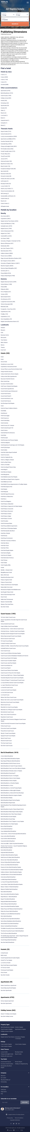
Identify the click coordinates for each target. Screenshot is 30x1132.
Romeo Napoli (18, 1061)
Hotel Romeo (4, 535)
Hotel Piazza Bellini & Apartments (9, 526)
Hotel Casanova (5, 418)
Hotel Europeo (4, 437)
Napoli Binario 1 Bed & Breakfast (9, 896)
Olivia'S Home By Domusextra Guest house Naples (13, 723)
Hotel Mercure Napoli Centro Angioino (10, 479)
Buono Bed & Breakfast (6, 826)
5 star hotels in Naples (6, 1044)
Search (15, 24)
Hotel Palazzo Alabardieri (7, 503)
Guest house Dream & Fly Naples (9, 658)
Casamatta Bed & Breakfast (8, 841)
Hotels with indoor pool (6, 1056)
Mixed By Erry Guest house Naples (9, 707)
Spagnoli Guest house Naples (8, 735)
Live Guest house (5, 695)
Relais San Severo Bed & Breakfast (9, 911)
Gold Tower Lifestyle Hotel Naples (9, 386)
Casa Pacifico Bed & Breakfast (8, 838)
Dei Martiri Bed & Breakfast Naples (9, 855)
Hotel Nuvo (3, 499)
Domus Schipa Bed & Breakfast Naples (10, 862)
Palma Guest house (5, 726)
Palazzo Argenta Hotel (6, 579)
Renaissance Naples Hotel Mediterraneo (11, 589)
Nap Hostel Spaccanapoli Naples (9, 965)
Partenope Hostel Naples (7, 970)
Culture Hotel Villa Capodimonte (9, 376)
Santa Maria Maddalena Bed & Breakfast (11, 921)
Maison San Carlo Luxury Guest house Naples (12, 699)
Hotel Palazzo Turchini (6, 518)
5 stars (2, 74)
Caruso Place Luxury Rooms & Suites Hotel (11, 369)
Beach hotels (18, 1054)
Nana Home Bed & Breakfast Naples (10, 894)
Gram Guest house (5, 650)
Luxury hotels (4, 1052)
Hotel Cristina (4, 430)
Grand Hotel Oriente (6, 393)
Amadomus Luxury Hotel (7, 364)
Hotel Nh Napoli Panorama (7, 494)
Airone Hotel (4, 361)
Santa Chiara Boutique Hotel (8, 594)
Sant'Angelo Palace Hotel (7, 592)
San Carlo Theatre (5, 248)
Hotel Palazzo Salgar (6, 516)
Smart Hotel (4, 597)
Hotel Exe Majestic (5, 442)
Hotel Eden (3, 435)
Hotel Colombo (4, 423)
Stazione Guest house (6, 740)
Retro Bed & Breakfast (6, 916)
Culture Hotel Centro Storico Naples (9, 374)
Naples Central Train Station (8, 221)
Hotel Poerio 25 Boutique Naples (9, 528)
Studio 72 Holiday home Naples (8, 1014)
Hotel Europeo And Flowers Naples (9, 440)
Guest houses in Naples (6, 1029)
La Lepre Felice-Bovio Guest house (9, 685)
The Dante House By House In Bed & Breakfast (12, 931)
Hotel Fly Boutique (5, 447)
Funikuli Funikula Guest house (8, 643)
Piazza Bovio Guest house (7, 730)
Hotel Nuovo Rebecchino (7, 496)
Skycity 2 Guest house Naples (8, 733)
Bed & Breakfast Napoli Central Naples (10, 800)
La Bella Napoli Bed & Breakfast (8, 879)
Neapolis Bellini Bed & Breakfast (8, 901)
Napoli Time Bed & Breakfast (8, 899)
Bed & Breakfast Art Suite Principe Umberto (11, 766)
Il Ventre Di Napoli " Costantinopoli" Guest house (12, 680)
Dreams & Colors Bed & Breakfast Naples (11, 867)
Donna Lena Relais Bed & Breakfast (9, 864)
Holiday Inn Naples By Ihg (21, 1063)
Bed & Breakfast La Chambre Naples (10, 783)
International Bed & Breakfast (8, 877)
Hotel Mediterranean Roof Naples (9, 476)
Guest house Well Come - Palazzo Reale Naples (12, 675)
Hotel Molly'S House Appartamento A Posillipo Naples (14, 484)
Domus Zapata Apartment (7, 1001)
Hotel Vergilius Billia (5, 565)
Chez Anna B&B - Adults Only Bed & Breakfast (12, 843)
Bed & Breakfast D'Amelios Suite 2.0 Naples (11, 770)
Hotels (2, 100)
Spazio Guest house (6, 738)
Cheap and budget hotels (7, 146)
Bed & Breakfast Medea (6, 797)
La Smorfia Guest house (7, 687)
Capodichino (4, 218)
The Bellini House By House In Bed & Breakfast (12, 928)
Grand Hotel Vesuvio (6, 401)
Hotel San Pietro (5, 548)
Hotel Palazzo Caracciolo (7, 508)
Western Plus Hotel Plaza (7, 604)
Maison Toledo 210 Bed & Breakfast (9, 886)
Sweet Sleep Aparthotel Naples (8, 988)
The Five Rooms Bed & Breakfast (9, 933)
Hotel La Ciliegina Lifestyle (7, 459)
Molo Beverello (4, 250)
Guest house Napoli (5, 668)
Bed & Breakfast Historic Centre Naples (10, 778)
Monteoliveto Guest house (7, 712)
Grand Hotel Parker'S (6, 396)
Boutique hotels (19, 1052)
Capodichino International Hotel (9, 366)
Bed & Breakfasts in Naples (7, 1027)
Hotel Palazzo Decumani (7, 511)
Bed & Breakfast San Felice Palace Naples (11, 814)
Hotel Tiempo (4, 560)
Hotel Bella (3, 410)
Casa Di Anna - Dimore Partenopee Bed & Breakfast (13, 833)
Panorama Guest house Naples (8, 728)
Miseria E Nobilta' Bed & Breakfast (9, 889)
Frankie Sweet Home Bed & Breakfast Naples (12, 869)
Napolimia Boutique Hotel (7, 577)
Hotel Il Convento (5, 454)
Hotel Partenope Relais (6, 523)
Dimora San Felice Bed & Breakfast (9, 859)
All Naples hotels (5, 206)
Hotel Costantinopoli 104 (7, 427)
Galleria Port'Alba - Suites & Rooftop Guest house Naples (15, 645)
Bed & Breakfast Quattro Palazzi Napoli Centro (12, 809)
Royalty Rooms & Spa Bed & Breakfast (10, 918)
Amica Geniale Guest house (7, 623)
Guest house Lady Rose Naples (8, 663)
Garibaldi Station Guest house (8, 648)
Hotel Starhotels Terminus (7, 557)
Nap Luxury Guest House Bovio (8, 714)
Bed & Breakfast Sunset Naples (8, 816)
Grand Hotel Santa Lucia (7, 398)
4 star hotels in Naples (20, 1044)
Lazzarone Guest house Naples (8, 690)
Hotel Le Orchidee (5, 464)
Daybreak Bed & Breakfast (7, 852)
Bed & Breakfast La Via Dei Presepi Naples (11, 788)
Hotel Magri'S (4, 469)
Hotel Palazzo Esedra (6, 513)
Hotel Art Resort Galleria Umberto (9, 408)
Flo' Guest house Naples (7, 641)
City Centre (3, 216)
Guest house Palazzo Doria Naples (9, 670)
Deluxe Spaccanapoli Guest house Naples (11, 636)
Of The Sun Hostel (5, 967)
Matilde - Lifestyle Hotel (6, 570)
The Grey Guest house (6, 743)
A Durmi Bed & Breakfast (7, 756)
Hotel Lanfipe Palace (6, 462)
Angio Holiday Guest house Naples (9, 626)
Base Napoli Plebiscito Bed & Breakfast (10, 761)
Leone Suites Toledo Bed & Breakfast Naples (12, 884)
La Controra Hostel (5, 962)
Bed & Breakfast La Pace (7, 785)
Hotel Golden (4, 450)
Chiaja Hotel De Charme (6, 371)
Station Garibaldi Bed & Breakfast (9, 926)
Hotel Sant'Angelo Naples (7, 550)
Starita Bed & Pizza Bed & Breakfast (9, 923)
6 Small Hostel (4, 953)
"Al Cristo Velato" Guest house (8, 617)
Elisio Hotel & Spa (5, 381)
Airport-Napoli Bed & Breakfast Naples (10, 758)
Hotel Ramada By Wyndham (8, 530)
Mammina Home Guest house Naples (10, 702)
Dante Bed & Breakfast (6, 850)
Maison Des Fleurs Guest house (8, 697)
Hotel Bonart (4, 413)
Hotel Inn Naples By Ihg (6, 457)
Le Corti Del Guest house (7, 692)
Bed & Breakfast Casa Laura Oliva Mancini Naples (13, 768)
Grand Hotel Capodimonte (7, 388)
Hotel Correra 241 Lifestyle (7, 425)
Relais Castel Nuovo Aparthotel (8, 985)
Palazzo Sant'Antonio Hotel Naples (9, 584)
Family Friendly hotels (6, 151)
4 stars (2, 77)
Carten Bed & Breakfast (6, 828)
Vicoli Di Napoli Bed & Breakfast (8, 940)
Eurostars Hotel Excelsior (7, 383)
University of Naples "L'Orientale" (9, 241)
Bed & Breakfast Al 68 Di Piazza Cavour (10, 763)
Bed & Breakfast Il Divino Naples (9, 780)
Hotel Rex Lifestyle (5, 533)
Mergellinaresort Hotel (6, 572)
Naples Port (4, 233)
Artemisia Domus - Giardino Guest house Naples (12, 631)
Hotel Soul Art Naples (6, 555)
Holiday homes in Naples (7, 1031)
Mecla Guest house (5, 704)
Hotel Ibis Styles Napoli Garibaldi (9, 452)
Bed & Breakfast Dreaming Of (8, 773)
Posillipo (3, 314)
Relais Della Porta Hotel (6, 587)
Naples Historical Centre (7, 281)
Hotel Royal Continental (6, 538)
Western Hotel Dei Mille (6, 601)
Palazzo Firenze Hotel (6, 582)
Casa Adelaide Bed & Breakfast (8, 831)
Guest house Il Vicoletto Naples (8, 660)
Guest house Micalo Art (6, 665)
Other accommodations (9, 88)
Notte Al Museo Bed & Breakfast (9, 904)
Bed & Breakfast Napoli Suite (8, 802)
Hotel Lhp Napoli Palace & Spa (8, 467)
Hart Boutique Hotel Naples (7, 403)
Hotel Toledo (4, 562)
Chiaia (2, 286)
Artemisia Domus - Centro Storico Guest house (12, 628)
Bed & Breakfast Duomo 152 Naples (9, 775)
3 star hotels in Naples (6, 1046)
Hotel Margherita (5, 474)
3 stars (2, 79)
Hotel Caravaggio (5, 415)
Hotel (2, 356)
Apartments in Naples (20, 1029)
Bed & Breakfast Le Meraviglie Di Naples (10, 790)
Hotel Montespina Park (6, 486)
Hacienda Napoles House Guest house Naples (12, 677)
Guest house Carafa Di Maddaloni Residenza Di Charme (14, 655)
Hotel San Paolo (5, 545)
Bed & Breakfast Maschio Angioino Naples (11, 795)
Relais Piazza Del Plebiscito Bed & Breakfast (11, 909)
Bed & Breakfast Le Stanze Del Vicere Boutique (12, 792)
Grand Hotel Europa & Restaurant (9, 391)
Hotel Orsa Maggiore (6, 501)
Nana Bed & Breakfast (6, 891)
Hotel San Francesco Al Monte (8, 540)
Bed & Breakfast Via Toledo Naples (9, 824)
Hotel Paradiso (4, 521)
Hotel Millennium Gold (6, 481)
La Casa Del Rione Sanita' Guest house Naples (12, 682)
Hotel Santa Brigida (5, 553)
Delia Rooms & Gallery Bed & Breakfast (10, 857)
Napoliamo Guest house (7, 717)
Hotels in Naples (19, 1027)
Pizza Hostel (4, 972)
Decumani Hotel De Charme (7, 378)
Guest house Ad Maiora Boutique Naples (11, 653)
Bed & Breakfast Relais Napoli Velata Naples (12, 811)
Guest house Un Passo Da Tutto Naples (10, 672)
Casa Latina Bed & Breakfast (8, 836)
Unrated (3, 84)
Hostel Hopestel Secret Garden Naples (10, 957)
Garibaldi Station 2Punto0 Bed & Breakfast (11, 874)
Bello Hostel (4, 955)
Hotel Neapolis (4, 491)
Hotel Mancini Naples (6, 472)
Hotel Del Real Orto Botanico (8, 432)
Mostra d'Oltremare (5, 243)
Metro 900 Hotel (5, 575)
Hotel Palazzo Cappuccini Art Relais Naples (11, 506)
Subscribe (25, 1102)
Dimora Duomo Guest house (8, 638)
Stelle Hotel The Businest (7, 599)
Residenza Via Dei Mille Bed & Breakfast (10, 913)
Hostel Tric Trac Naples (6, 960)
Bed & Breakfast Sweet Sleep (8, 819)
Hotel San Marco (5, 543)
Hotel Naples (4, 489)
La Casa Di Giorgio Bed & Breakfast (9, 882)
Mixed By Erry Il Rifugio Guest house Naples (11, 709)
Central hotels (4, 134)
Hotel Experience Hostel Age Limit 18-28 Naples (12, 445)
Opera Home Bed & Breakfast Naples (10, 906)
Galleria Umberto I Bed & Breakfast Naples (11, 872)
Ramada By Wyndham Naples (6, 1066)
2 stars (2, 82)
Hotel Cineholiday (5, 420)
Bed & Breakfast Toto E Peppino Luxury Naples (12, 821)
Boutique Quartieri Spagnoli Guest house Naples (13, 633)
